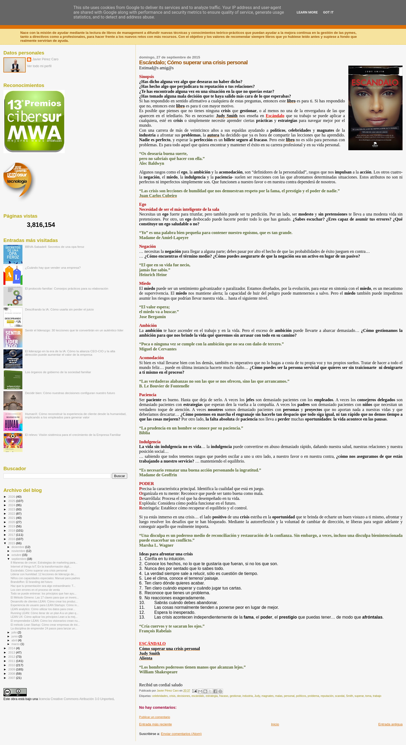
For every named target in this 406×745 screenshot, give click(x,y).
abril (15, 640)
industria (248, 695)
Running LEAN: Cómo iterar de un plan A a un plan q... (44, 613)
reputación (327, 695)
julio (15, 632)
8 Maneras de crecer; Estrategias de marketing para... (44, 562)
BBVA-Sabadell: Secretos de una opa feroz (54, 246)
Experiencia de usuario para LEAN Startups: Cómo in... (45, 605)
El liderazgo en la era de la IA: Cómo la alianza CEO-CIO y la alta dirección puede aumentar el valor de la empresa (70, 352)
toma (368, 695)
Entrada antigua (390, 724)
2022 (12, 513)
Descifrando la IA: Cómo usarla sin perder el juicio (59, 309)
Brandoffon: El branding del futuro (31, 581)
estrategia (212, 695)
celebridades (160, 695)
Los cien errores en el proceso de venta (35, 589)
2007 (12, 677)
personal (289, 695)
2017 (12, 534)
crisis (172, 695)
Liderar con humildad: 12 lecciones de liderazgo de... (43, 574)
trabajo (377, 695)
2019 (12, 526)
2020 (12, 522)
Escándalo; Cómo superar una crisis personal (39, 570)
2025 (12, 500)
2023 (12, 509)
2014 (12, 648)
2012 (12, 656)
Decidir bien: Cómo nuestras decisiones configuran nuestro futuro (70, 393)
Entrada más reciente (155, 724)
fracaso (223, 695)
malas (278, 695)
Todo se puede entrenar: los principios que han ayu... (43, 593)
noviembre (19, 550)
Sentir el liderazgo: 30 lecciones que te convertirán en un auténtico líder (74, 330)
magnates (268, 695)
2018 (12, 530)
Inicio (275, 724)
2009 (12, 669)
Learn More (307, 12)
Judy (257, 695)
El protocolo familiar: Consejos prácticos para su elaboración (66, 288)
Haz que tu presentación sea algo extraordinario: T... (43, 585)
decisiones (183, 695)
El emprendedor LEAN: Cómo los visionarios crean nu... (45, 620)
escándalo (197, 695)
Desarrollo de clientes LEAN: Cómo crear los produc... (44, 601)
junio (15, 636)
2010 (12, 665)
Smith (349, 695)
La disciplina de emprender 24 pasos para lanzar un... (44, 628)
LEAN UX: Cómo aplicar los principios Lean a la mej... (44, 616)
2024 (12, 505)
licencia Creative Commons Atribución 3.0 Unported (76, 699)
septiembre (19, 558)
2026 (12, 496)
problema (313, 695)
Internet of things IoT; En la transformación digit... (41, 566)
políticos (301, 695)
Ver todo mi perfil (39, 66)
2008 (12, 673)
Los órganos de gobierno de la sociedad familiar (58, 372)
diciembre (18, 547)
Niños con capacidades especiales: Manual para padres (45, 578)
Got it (328, 12)
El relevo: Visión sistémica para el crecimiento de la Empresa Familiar (73, 434)
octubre (17, 554)
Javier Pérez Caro (45, 59)
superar (359, 695)
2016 (12, 539)
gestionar (235, 695)
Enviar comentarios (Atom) (181, 734)
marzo (16, 644)
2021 (12, 517)
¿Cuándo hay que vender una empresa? (53, 267)
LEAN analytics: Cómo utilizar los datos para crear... (43, 609)
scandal (340, 695)
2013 (12, 652)
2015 (12, 543)
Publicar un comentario (154, 717)
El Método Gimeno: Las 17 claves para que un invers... (45, 597)
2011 (12, 660)
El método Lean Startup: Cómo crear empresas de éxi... (45, 624)
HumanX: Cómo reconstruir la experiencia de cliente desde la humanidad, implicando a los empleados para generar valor (75, 415)
